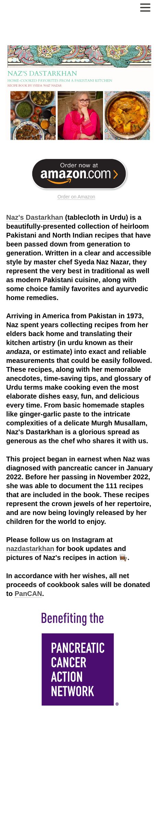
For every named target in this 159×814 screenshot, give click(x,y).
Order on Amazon (76, 196)
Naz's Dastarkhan (34, 217)
